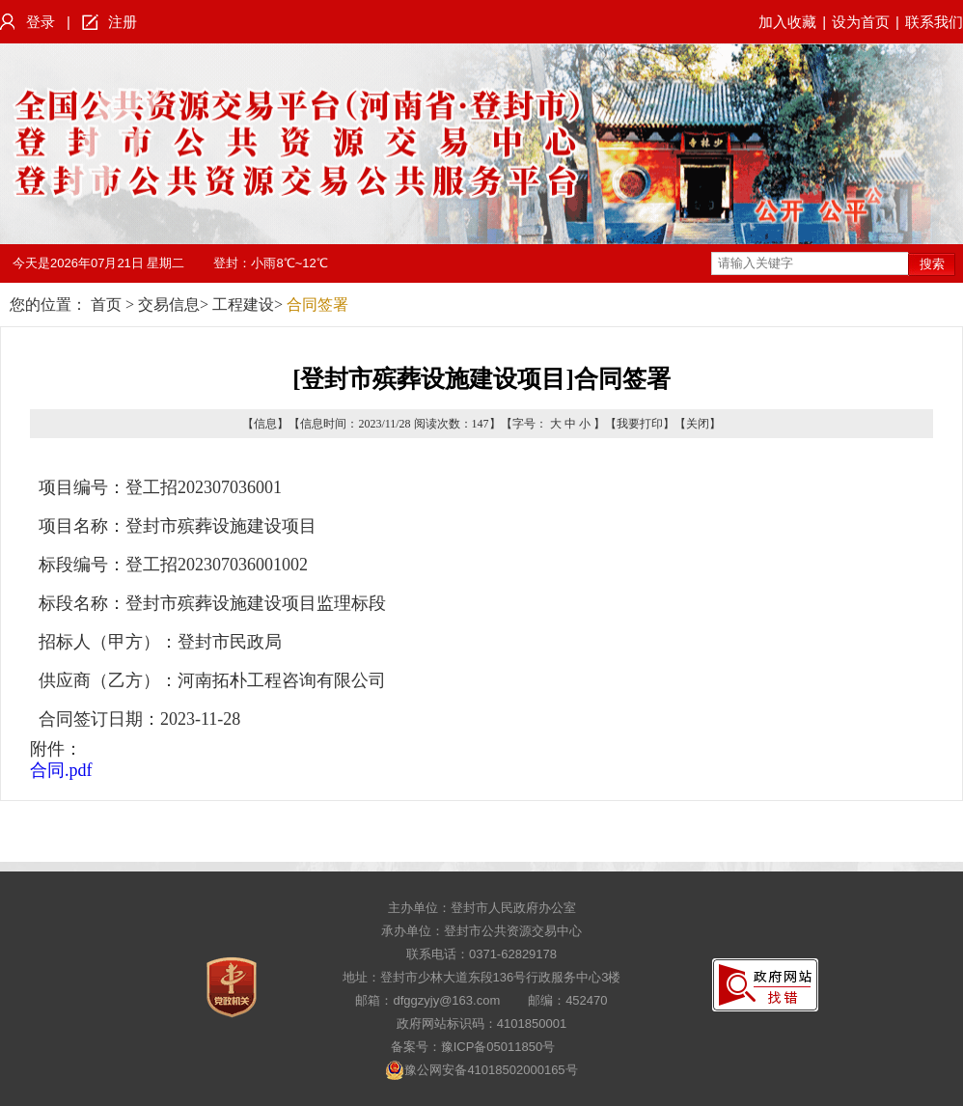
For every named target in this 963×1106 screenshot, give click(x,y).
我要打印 (640, 423)
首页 (106, 304)
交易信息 (169, 304)
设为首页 (861, 22)
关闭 (697, 423)
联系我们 (934, 22)
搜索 (932, 264)
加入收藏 (787, 22)
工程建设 (243, 304)
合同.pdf (61, 770)
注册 (122, 22)
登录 (40, 22)
